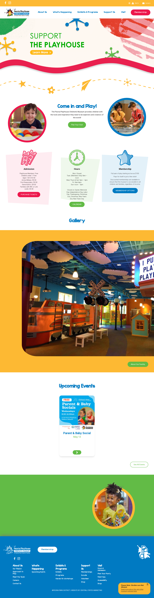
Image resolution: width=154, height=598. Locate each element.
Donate (84, 575)
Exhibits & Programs (88, 12)
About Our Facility (138, 364)
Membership (140, 12)
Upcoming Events (38, 572)
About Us (42, 12)
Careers (146, 3)
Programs (60, 575)
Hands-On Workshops (64, 579)
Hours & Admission (102, 569)
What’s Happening (62, 12)
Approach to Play (18, 573)
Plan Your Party (104, 574)
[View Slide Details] (77, 52)
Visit (123, 12)
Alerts (135, 3)
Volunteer (85, 579)
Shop (83, 582)
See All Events (139, 464)
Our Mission (17, 569)
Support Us (109, 12)
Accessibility (102, 580)
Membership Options (125, 190)
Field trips (101, 577)
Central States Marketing (91, 590)
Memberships (86, 572)
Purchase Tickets (29, 194)
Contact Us (17, 584)
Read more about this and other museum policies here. (132, 590)
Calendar (77, 204)
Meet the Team (19, 577)
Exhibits (59, 572)
